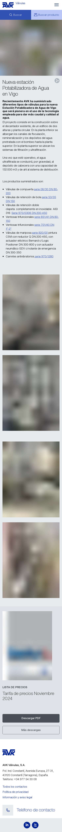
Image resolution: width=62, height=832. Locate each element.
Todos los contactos (14, 787)
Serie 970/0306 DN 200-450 (29, 213)
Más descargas (31, 730)
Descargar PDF (31, 718)
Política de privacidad (15, 792)
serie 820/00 (40, 233)
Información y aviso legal (17, 797)
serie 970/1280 (43, 256)
